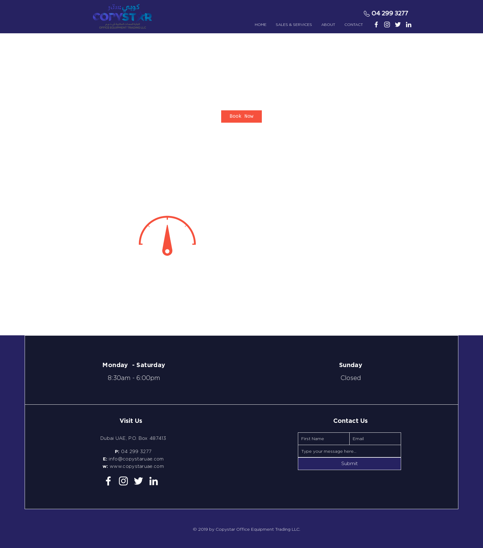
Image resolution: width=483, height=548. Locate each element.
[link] (241, 116)
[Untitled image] (166, 235)
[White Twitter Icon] (398, 24)
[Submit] (349, 463)
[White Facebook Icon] (376, 24)
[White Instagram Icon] (387, 24)
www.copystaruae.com (137, 466)
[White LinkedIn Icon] (408, 24)
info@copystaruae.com (136, 458)
